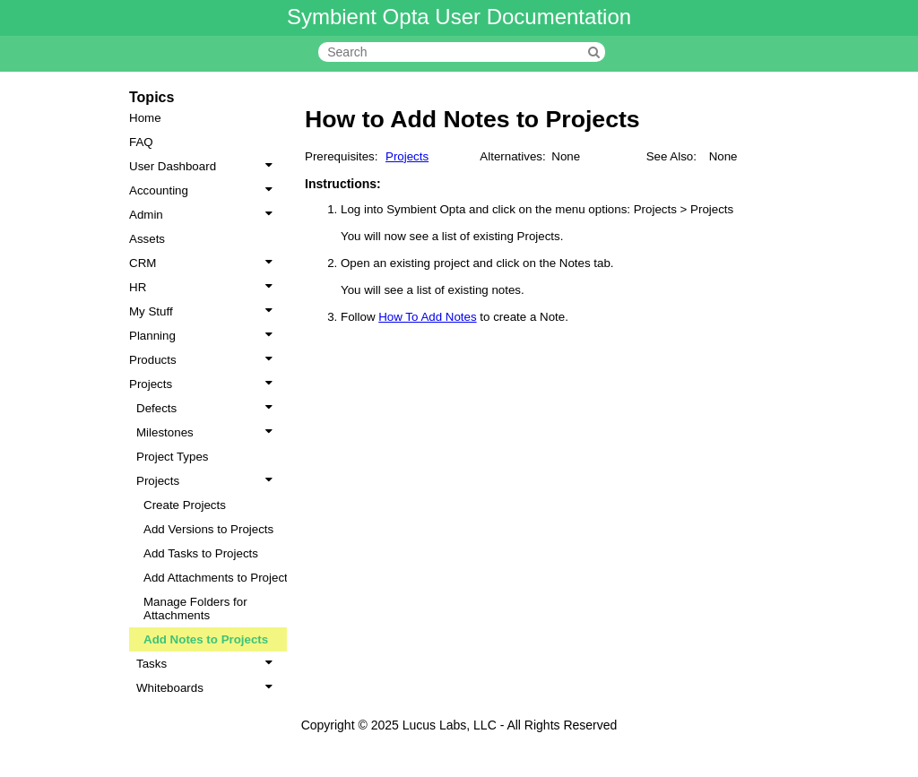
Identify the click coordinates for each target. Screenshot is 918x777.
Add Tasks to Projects (200, 553)
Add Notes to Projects (205, 639)
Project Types (172, 456)
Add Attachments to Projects (218, 577)
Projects (204, 384)
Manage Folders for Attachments (195, 608)
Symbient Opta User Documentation (459, 16)
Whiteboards (208, 688)
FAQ (141, 142)
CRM (204, 263)
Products (204, 360)
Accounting (204, 190)
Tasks (208, 663)
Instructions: (343, 184)
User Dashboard (204, 166)
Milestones (208, 432)
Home (145, 118)
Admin (204, 214)
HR (204, 287)
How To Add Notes (427, 317)
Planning (204, 335)
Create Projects (184, 505)
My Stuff (204, 311)
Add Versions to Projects (208, 529)
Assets (147, 239)
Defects (208, 408)
